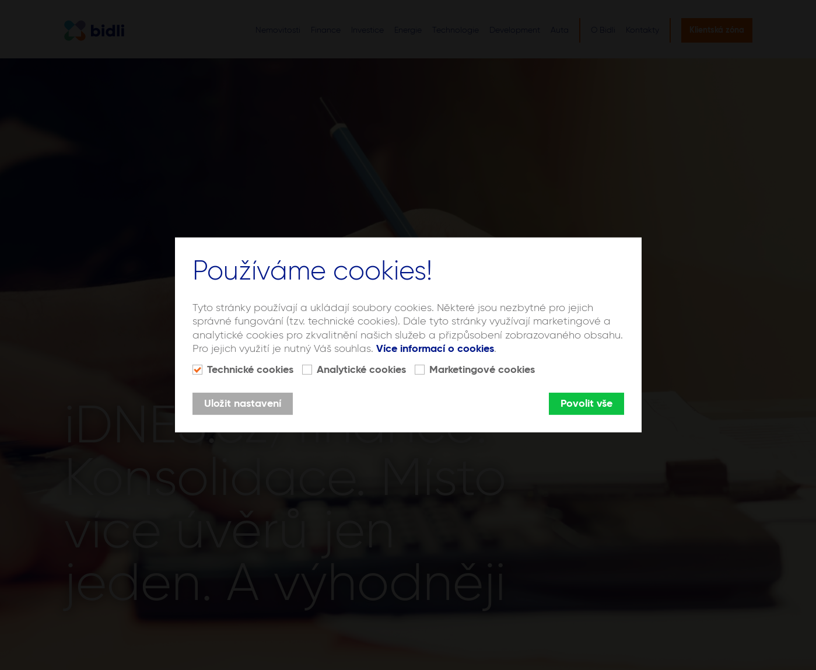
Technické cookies (250, 370)
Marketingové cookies (482, 370)
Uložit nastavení (242, 404)
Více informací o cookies (435, 349)
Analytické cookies (361, 370)
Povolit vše (586, 404)
